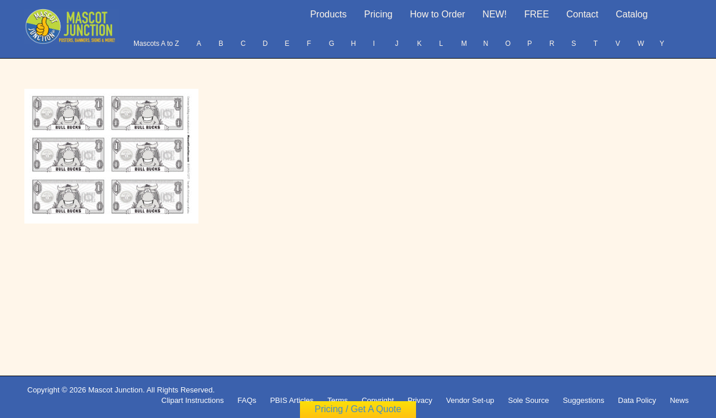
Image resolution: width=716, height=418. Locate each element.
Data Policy (637, 400)
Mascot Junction (115, 389)
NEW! (495, 14)
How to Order (437, 14)
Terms (337, 400)
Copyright (377, 400)
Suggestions (584, 400)
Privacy (419, 400)
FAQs (246, 400)
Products (328, 14)
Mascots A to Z (156, 43)
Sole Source (528, 400)
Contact (582, 14)
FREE (536, 14)
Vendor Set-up (470, 400)
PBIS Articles (291, 400)
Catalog (632, 14)
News (679, 400)
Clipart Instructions (192, 400)
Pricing (378, 14)
